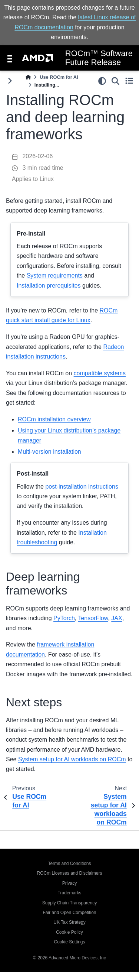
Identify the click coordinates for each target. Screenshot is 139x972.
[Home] (28, 77)
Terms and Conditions (69, 863)
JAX (116, 618)
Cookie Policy (69, 932)
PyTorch (64, 618)
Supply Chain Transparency (69, 902)
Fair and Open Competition (69, 912)
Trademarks (70, 892)
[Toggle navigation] (9, 58)
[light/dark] (102, 80)
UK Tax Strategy (69, 922)
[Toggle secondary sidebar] (129, 80)
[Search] (115, 80)
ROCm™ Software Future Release (99, 58)
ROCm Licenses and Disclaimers (69, 873)
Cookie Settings (69, 942)
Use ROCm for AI (59, 77)
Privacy (69, 883)
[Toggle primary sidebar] (10, 80)
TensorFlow (93, 618)
